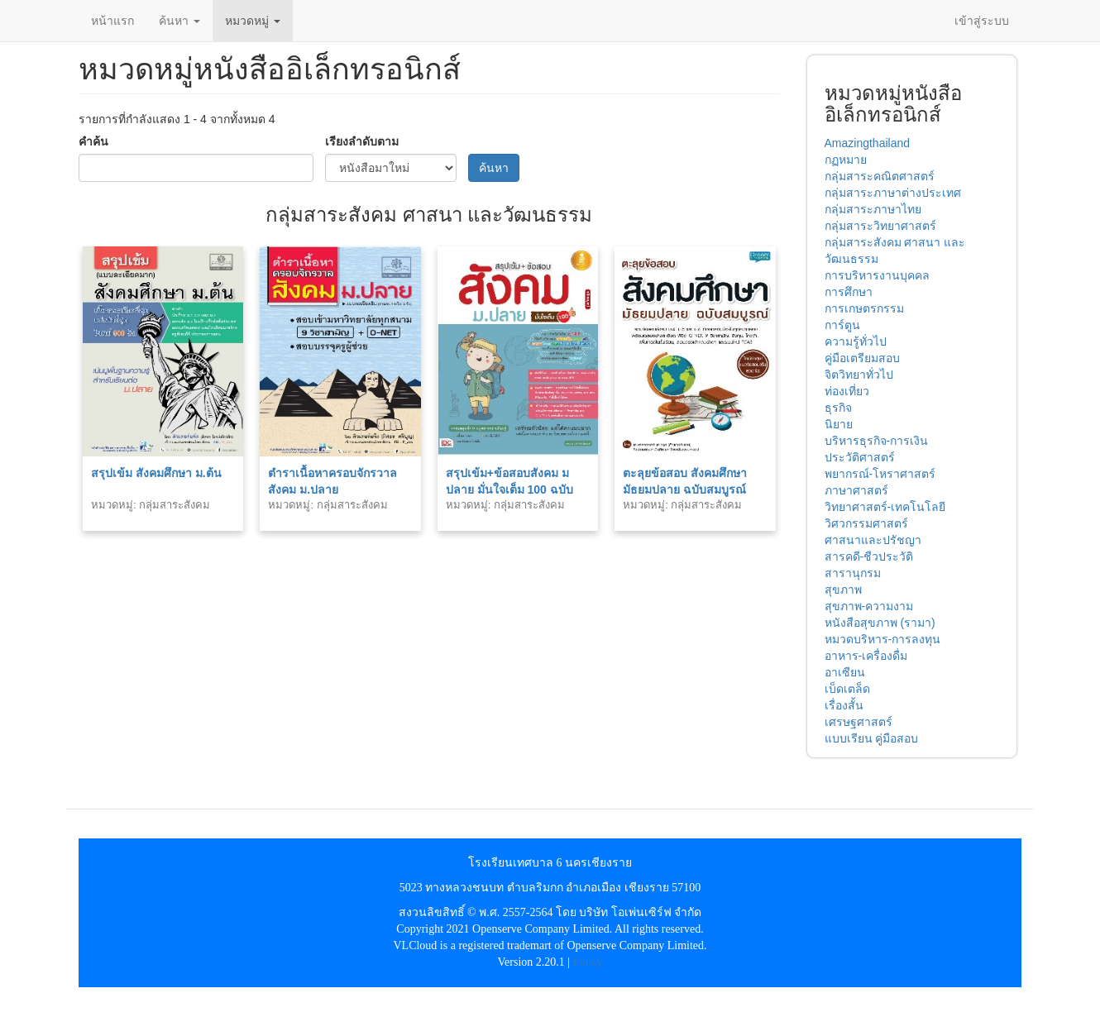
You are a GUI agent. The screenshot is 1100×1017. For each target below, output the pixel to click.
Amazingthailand (868, 143)
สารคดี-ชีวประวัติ (869, 556)
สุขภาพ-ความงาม (869, 606)
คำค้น (93, 141)
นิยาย (839, 424)
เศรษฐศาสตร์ (858, 721)
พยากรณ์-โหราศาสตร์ (880, 473)
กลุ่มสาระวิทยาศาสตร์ (880, 225)
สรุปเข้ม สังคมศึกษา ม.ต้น (156, 473)
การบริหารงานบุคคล (877, 275)
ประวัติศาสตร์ (860, 457)
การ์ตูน (842, 325)
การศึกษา (849, 291)
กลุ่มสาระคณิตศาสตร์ (880, 176)
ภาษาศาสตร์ (856, 490)
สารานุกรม (853, 573)
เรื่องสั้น (844, 705)
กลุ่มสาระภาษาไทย (873, 209)
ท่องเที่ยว (847, 391)
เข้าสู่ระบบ (981, 20)
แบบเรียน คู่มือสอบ (872, 738)
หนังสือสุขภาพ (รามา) (880, 622)
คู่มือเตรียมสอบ (862, 358)
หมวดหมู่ (252, 20)
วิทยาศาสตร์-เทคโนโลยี (885, 506)
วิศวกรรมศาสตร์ (866, 523)
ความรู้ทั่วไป (856, 341)
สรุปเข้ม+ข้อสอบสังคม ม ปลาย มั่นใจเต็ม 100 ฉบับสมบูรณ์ (509, 489)
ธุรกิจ (838, 407)
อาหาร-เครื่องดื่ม (866, 655)
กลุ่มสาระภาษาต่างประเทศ (893, 192)
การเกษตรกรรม (864, 308)
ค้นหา (179, 20)
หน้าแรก (112, 20)
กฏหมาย (846, 159)
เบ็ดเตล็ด (847, 688)
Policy (588, 962)
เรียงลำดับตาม (362, 141)
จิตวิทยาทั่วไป (859, 374)
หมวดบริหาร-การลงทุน (883, 639)
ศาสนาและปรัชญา (873, 540)
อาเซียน (845, 672)
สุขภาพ (843, 589)
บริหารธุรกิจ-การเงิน (877, 440)
